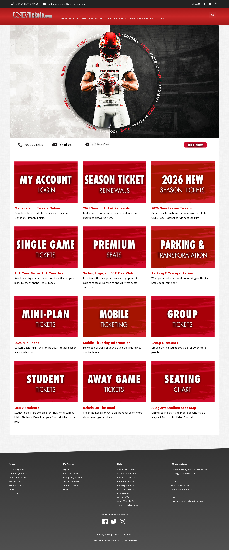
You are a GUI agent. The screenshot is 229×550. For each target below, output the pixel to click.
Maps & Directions (17, 482)
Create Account (70, 470)
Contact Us (14, 486)
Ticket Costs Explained (127, 502)
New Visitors (123, 490)
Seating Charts (16, 478)
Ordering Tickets (125, 494)
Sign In (66, 466)
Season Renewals (71, 478)
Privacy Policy (103, 531)
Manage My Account (72, 474)
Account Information (127, 470)
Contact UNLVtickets (127, 474)
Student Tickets (70, 482)
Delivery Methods (125, 482)
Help (164, 16)
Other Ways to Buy (18, 470)
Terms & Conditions (122, 531)
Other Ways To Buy (126, 498)
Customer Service (125, 478)
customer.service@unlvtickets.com (66, 4)
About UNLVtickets (126, 466)
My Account (70, 16)
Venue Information (18, 474)
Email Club (14, 490)
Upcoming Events (17, 466)
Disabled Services (125, 486)
